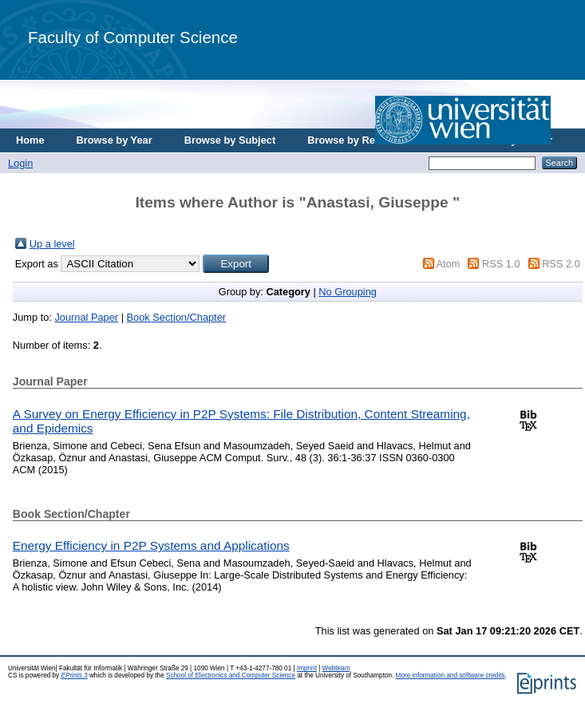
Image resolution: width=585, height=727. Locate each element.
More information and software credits (450, 675)
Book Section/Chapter (177, 317)
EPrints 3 (74, 675)
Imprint (307, 668)
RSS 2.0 (561, 264)
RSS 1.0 (501, 264)
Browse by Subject (230, 140)
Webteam (336, 668)
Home (30, 140)
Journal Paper (86, 317)
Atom (448, 264)
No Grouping (347, 292)
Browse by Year (114, 140)
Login (20, 163)
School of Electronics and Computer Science (230, 675)
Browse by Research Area (370, 140)
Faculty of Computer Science (133, 37)
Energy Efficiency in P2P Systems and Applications (151, 545)
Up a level (52, 244)
